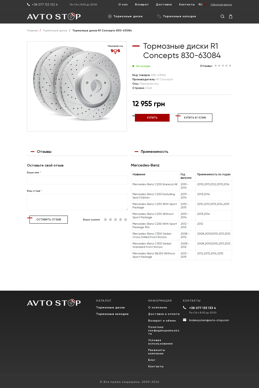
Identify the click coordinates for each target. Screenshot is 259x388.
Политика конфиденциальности (164, 328)
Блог (152, 359)
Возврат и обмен (162, 318)
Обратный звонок (221, 4)
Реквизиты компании (156, 350)
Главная (32, 30)
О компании (157, 300)
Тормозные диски (125, 16)
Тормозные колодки (177, 16)
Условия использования (160, 340)
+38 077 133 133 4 (42, 4)
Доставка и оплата (157, 309)
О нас (123, 4)
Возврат (142, 4)
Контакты (187, 4)
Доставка (164, 4)
